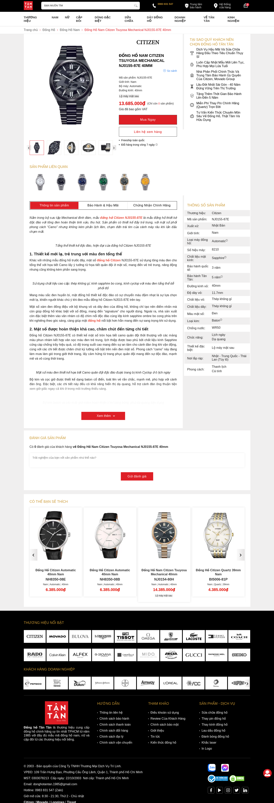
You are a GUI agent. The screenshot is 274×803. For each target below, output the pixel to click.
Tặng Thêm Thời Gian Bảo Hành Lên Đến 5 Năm (215, 95)
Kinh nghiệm (233, 19)
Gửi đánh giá (137, 476)
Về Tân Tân (209, 19)
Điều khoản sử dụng (164, 712)
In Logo (207, 748)
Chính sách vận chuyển (116, 742)
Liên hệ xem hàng (148, 131)
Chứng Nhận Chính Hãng (151, 205)
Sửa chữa (129, 19)
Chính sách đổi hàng (114, 730)
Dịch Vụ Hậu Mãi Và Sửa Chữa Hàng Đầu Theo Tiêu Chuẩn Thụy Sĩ (216, 53)
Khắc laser (209, 742)
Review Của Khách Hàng (167, 718)
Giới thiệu (157, 730)
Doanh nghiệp (180, 19)
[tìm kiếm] (135, 5)
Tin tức (155, 736)
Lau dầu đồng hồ (213, 730)
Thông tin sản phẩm (54, 205)
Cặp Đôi (79, 19)
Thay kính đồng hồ (215, 724)
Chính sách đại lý (112, 736)
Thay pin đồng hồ (214, 718)
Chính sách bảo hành (114, 718)
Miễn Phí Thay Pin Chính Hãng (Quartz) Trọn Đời (214, 105)
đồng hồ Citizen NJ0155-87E (121, 217)
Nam (55, 17)
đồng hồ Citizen (109, 260)
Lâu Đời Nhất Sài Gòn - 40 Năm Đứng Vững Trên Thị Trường (215, 86)
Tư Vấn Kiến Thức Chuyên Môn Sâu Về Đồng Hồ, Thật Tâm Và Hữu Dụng (215, 116)
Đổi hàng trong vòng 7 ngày (139, 144)
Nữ (67, 17)
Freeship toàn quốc (133, 140)
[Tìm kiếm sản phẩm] (90, 5)
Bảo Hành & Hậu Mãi (103, 205)
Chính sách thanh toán (115, 724)
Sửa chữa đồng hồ (215, 712)
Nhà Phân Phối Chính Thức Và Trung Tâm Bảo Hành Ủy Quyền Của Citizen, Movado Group (215, 75)
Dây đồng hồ (155, 19)
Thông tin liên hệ (111, 712)
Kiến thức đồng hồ (163, 742)
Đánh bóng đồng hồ (215, 736)
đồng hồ (94, 320)
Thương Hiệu (30, 19)
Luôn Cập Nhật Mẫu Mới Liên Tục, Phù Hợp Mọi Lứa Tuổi (217, 64)
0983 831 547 (165, 4)
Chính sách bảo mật (164, 724)
